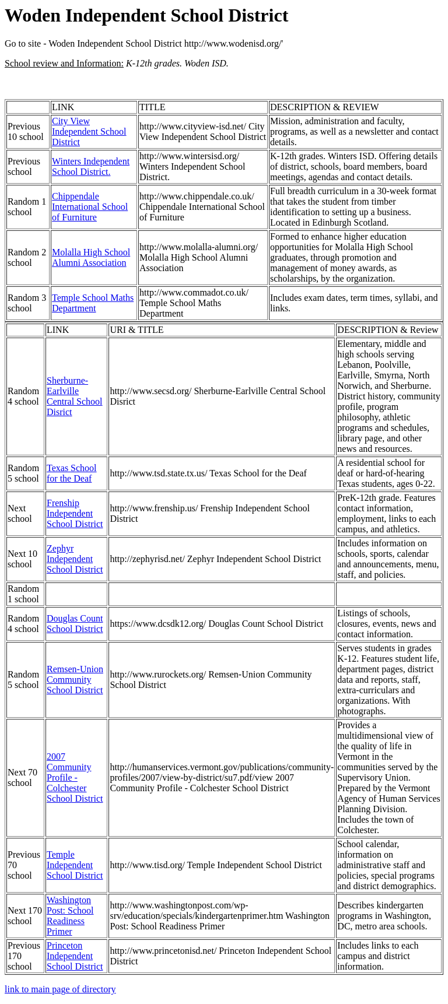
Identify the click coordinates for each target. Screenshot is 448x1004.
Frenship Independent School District (75, 513)
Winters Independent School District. (91, 166)
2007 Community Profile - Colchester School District (75, 777)
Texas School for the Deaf (72, 473)
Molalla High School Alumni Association (91, 257)
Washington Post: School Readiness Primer (70, 915)
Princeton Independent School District (75, 955)
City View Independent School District (89, 131)
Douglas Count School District (75, 623)
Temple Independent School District (75, 864)
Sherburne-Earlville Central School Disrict (75, 396)
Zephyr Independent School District (75, 558)
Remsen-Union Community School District (75, 679)
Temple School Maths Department (93, 303)
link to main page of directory (60, 989)
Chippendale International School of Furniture (90, 206)
